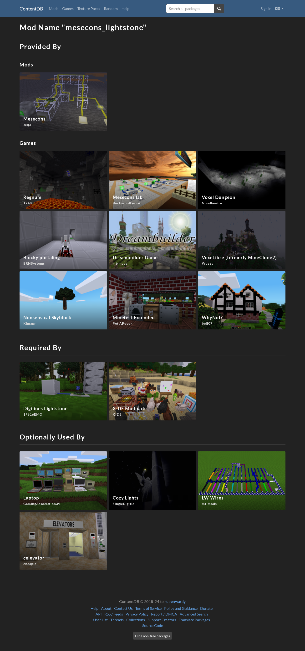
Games (68, 8)
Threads (117, 619)
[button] (279, 8)
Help (125, 8)
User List (100, 619)
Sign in (266, 8)
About (106, 608)
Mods (53, 8)
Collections (135, 619)
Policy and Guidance (181, 608)
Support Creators (161, 619)
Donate (206, 608)
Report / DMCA (164, 614)
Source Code (152, 625)
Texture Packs (88, 8)
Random (111, 8)
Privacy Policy (137, 614)
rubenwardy (175, 601)
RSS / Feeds (113, 614)
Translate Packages (194, 619)
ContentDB (31, 8)
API (99, 614)
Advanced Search (194, 614)
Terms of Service (148, 608)
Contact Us (123, 608)
